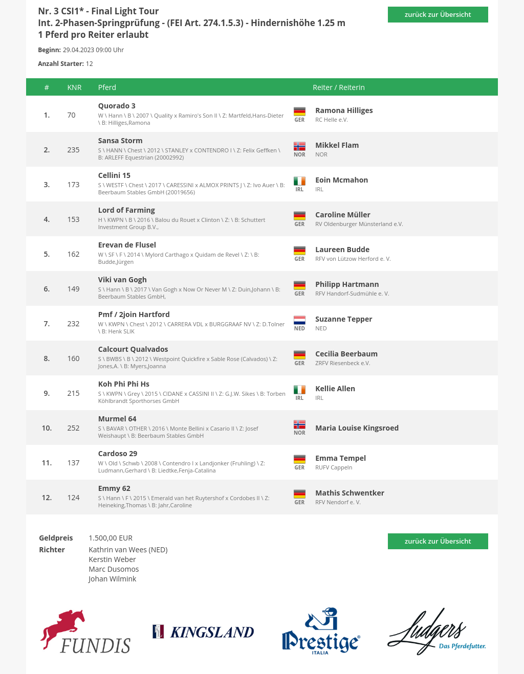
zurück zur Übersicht (438, 14)
